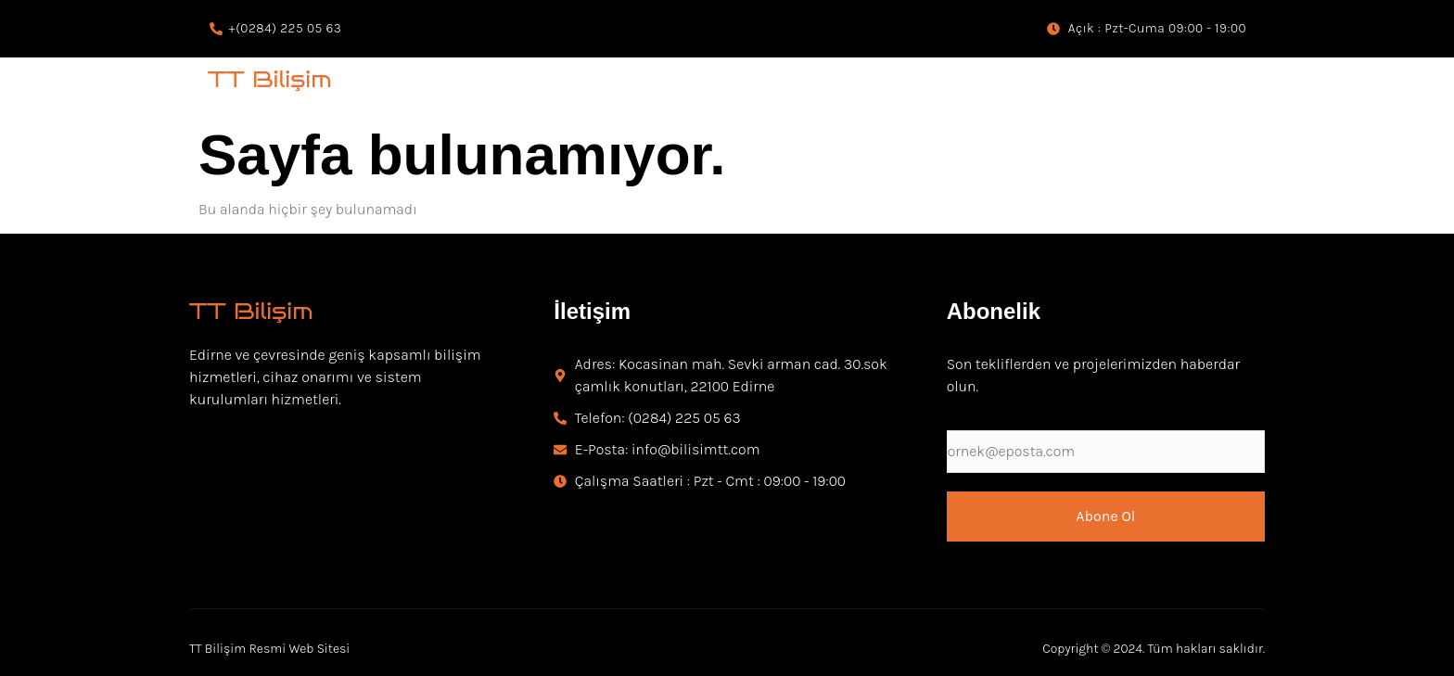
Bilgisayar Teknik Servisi (953, 87)
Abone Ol (1105, 516)
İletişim (592, 311)
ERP (1205, 87)
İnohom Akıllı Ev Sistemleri (747, 87)
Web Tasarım (1112, 87)
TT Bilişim (270, 79)
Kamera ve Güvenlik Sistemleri (520, 87)
